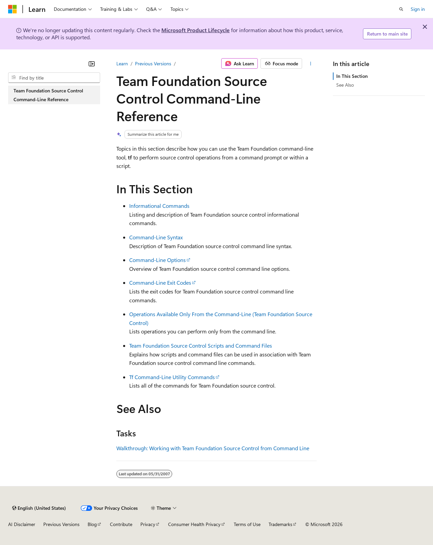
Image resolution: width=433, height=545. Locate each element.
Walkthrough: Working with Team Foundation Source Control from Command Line (212, 448)
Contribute (121, 524)
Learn (122, 63)
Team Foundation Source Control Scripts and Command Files (200, 345)
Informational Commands (159, 205)
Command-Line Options (157, 259)
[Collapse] (91, 64)
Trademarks (280, 524)
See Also (345, 85)
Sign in (418, 9)
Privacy (147, 524)
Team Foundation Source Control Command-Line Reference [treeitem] (48, 95)
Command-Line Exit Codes (160, 282)
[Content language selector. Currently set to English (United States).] (39, 508)
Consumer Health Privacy (194, 524)
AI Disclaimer (21, 524)
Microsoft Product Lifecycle (195, 30)
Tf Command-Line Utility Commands (172, 376)
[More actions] (311, 63)
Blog (92, 524)
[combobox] (54, 77)
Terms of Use (247, 524)
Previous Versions (153, 63)
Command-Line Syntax (156, 237)
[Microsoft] (12, 9)
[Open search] (401, 9)
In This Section (352, 76)
